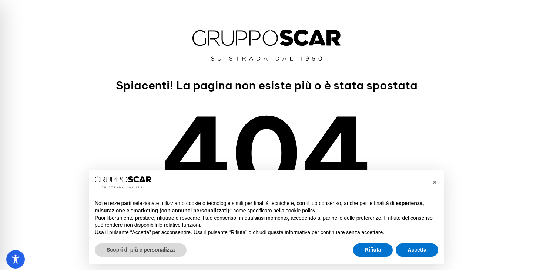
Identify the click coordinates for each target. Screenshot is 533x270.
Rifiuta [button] (373, 250)
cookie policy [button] (300, 210)
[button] (434, 182)
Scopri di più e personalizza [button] (141, 250)
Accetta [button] (417, 250)
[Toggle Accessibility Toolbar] (16, 259)
